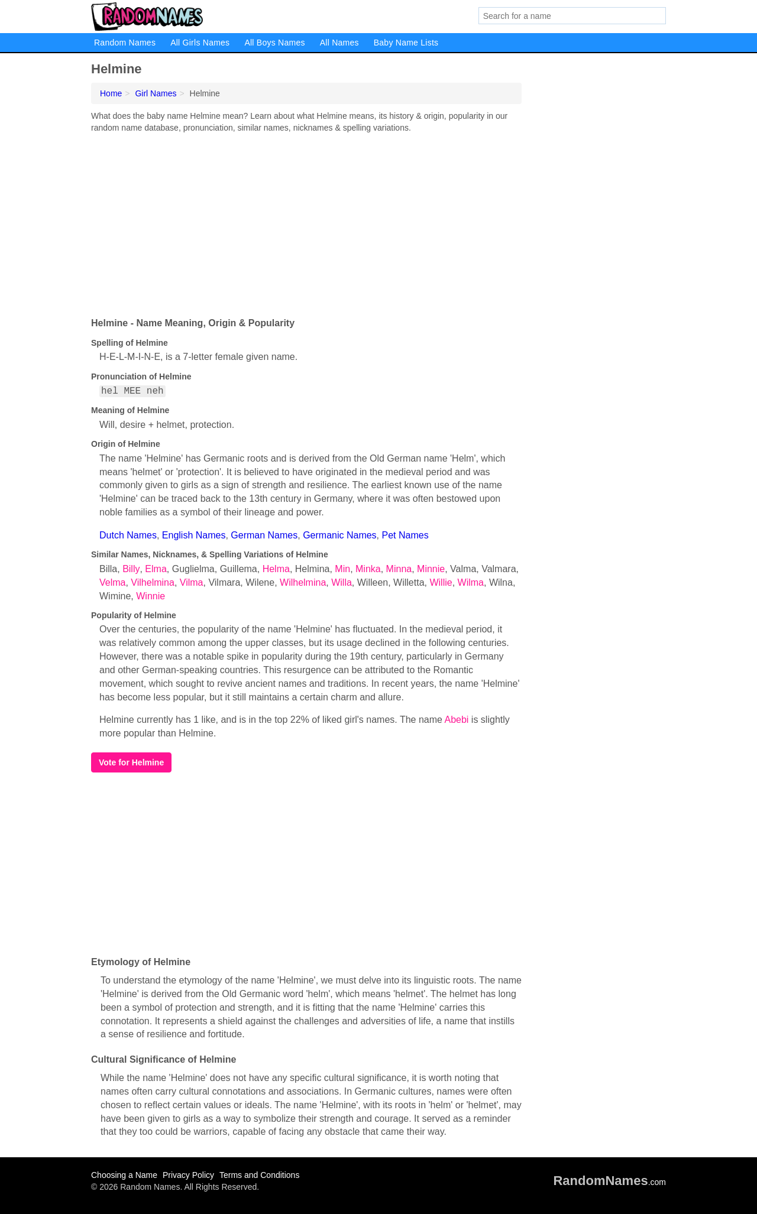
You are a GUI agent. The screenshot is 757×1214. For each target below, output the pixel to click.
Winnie (150, 596)
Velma (112, 582)
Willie (440, 582)
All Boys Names (274, 42)
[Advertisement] (306, 222)
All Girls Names (199, 42)
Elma (155, 569)
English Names (194, 535)
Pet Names (405, 535)
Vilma (191, 582)
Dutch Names (128, 535)
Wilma (471, 582)
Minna (399, 569)
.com (609, 1182)
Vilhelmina (152, 582)
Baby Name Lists (406, 42)
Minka (368, 569)
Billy (131, 569)
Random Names (125, 42)
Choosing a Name (124, 1175)
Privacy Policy (188, 1175)
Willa (341, 582)
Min (342, 569)
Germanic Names (339, 535)
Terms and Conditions (259, 1175)
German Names (264, 535)
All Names (339, 42)
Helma (276, 569)
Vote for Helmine (131, 762)
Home (111, 93)
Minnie (431, 569)
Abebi (457, 720)
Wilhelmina (303, 582)
